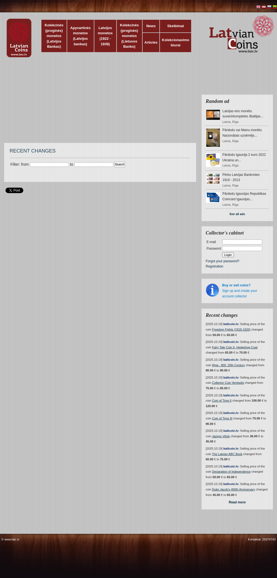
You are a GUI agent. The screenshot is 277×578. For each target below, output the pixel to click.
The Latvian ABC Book (227, 454)
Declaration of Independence (231, 471)
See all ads (237, 214)
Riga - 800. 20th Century (228, 365)
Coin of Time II (221, 400)
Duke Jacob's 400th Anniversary (233, 489)
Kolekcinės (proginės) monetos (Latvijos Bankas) (54, 36)
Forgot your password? (222, 261)
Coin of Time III (222, 418)
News (151, 26)
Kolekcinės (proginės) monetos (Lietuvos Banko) (129, 36)
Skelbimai (175, 26)
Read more (237, 502)
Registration (214, 266)
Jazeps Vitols (221, 436)
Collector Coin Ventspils (228, 382)
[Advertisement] (131, 102)
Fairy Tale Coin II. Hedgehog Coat (235, 347)
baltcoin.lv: (231, 324)
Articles (151, 42)
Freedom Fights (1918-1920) (231, 329)
